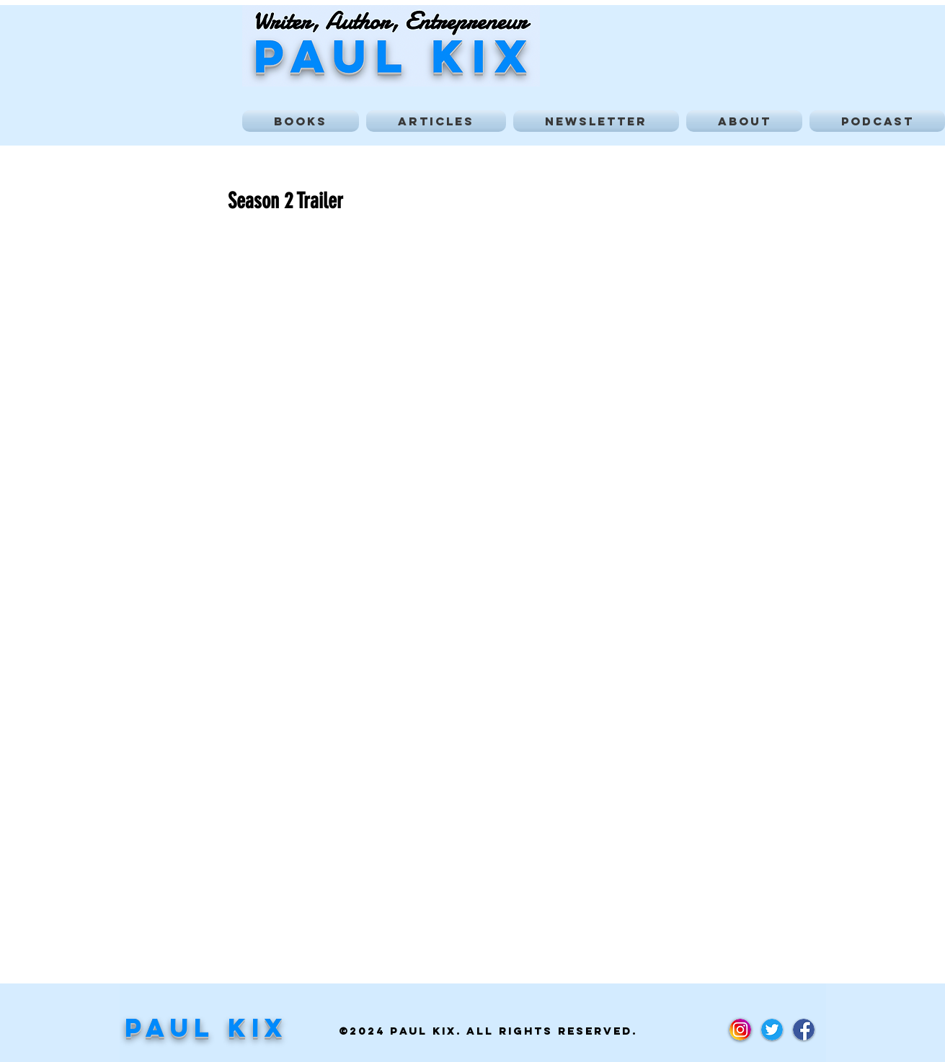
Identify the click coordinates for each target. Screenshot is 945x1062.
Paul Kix (206, 1027)
